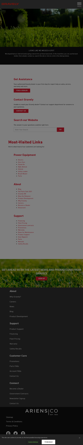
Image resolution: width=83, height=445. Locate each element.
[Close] (79, 438)
